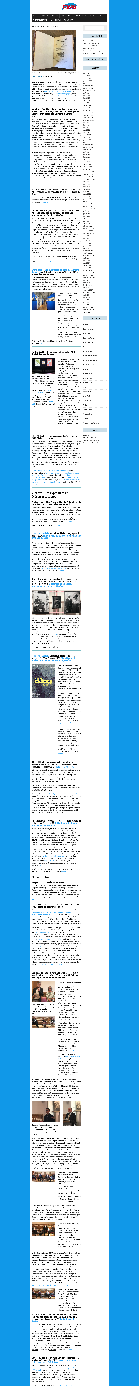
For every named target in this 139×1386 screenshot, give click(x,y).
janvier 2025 (94, 114)
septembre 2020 (96, 237)
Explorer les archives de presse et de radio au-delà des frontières (42, 387)
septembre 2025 (96, 94)
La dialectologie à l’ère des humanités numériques (31, 380)
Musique (73, 20)
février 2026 (94, 82)
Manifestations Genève (97, 364)
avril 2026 (93, 77)
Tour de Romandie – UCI (98, 49)
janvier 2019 (94, 274)
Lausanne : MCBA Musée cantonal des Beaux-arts (107, 52)
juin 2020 (93, 242)
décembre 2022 (95, 175)
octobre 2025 (95, 92)
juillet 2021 (94, 217)
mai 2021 (93, 222)
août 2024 (93, 126)
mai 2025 (93, 104)
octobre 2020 (95, 234)
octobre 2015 (95, 311)
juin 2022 (93, 190)
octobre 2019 (95, 257)
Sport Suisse (94, 404)
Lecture (92, 350)
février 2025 (94, 111)
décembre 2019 (95, 252)
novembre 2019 (95, 254)
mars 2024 (94, 138)
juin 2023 (93, 161)
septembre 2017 (96, 296)
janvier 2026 (94, 84)
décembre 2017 (95, 291)
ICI (86, 729)
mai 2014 (93, 316)
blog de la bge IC (31, 697)
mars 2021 (94, 227)
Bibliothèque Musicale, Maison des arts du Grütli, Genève (36, 1090)
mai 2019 (93, 267)
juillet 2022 (94, 188)
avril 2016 (93, 308)
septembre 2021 (96, 212)
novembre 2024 (95, 119)
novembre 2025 (95, 89)
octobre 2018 (95, 279)
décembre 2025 (95, 87)
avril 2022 (93, 195)
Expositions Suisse (95, 346)
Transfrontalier (94, 418)
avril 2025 (93, 106)
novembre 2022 (95, 178)
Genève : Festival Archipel (99, 54)
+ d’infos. (55, 223)
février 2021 (94, 230)
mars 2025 (94, 109)
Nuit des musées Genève (23, 1325)
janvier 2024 (94, 143)
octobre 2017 (95, 294)
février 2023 (94, 170)
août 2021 (93, 215)
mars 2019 (94, 269)
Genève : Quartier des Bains (100, 57)
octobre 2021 (95, 210)
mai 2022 (93, 193)
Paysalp (66, 530)
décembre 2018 (95, 276)
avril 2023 (93, 166)
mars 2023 (94, 168)
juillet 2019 (94, 264)
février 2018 (94, 286)
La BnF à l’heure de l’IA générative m (60, 385)
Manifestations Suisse (97, 368)
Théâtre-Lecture (94, 20)
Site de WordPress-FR (98, 446)
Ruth (21, 81)
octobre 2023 (95, 151)
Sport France (94, 395)
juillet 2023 (94, 158)
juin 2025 (93, 102)
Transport (93, 422)
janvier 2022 (94, 202)
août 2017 (93, 298)
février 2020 (94, 247)
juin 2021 (93, 220)
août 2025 (93, 97)
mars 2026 (94, 79)
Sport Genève (94, 400)
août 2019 (93, 262)
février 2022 (94, 200)
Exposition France (95, 332)
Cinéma (36, 20)
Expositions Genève (95, 341)
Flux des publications (97, 441)
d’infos (20, 706)
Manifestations (61, 20)
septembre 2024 (96, 124)
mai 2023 (93, 163)
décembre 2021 (95, 205)
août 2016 (93, 306)
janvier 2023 (94, 173)
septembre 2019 (96, 259)
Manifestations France (97, 359)
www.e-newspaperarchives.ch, (58, 762)
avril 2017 (93, 303)
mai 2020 (93, 244)
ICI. (37, 699)
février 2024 (94, 141)
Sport (82, 20)
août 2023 (93, 156)
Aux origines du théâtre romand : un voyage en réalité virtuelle (47, 381)
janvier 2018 (94, 289)
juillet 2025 (94, 99)
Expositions (47, 20)
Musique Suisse (95, 386)
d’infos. (59, 156)
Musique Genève (95, 382)
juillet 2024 (94, 129)
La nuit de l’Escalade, (21, 434)
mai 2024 (93, 134)
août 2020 (93, 239)
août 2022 (93, 185)
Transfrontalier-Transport (25, 25)
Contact (26, 20)
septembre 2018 (96, 281)
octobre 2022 (95, 180)
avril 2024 (93, 136)
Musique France (95, 377)
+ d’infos (52, 421)
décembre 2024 (95, 116)
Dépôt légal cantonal (46, 766)
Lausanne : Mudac (96, 47)
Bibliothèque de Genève (62, 629)
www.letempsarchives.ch (48, 757)
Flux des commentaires (98, 444)
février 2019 (94, 271)
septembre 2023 (96, 153)
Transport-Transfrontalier (98, 427)
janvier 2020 (94, 249)
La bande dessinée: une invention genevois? (57, 1109)
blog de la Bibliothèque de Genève (26, 459)
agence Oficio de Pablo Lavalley (33, 1096)
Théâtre (92, 409)
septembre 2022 (96, 183)
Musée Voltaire (29, 98)
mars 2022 (94, 198)
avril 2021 (93, 225)
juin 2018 (93, 284)
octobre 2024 (95, 121)
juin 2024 (93, 131)
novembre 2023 (95, 148)
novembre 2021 (95, 207)
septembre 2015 (96, 313)
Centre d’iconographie (65, 95)
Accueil (17, 20)
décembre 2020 (95, 232)
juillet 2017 (94, 301)
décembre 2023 (95, 146)
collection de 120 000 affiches (36, 336)
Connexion (94, 439)
